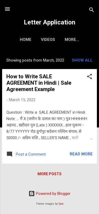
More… (72, 39)
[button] (89, 77)
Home (25, 39)
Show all (82, 60)
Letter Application (49, 22)
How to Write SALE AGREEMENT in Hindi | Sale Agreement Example (38, 82)
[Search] (91, 11)
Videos (48, 39)
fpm (61, 204)
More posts (49, 174)
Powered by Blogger (49, 193)
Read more (81, 154)
